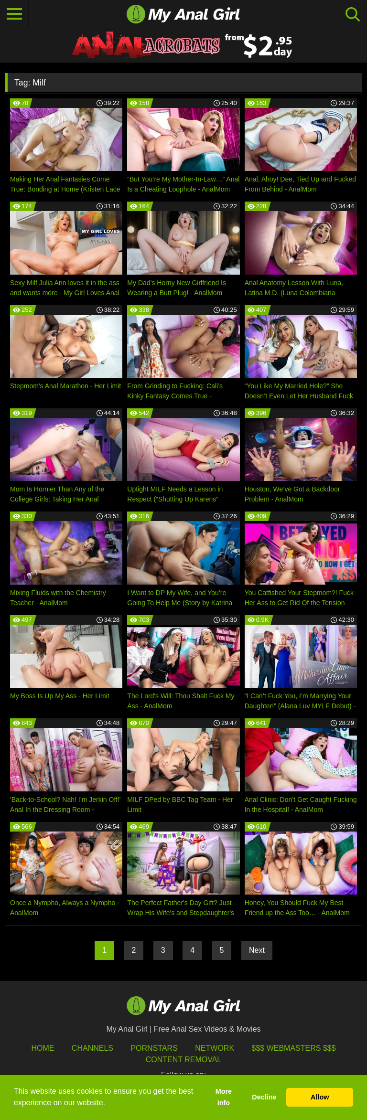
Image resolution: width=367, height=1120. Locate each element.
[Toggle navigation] (14, 14)
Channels (92, 1048)
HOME (42, 1048)
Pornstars (153, 1048)
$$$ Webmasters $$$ (294, 1048)
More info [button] (224, 1097)
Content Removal (184, 1060)
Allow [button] (320, 1097)
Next (257, 950)
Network (214, 1048)
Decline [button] (264, 1097)
